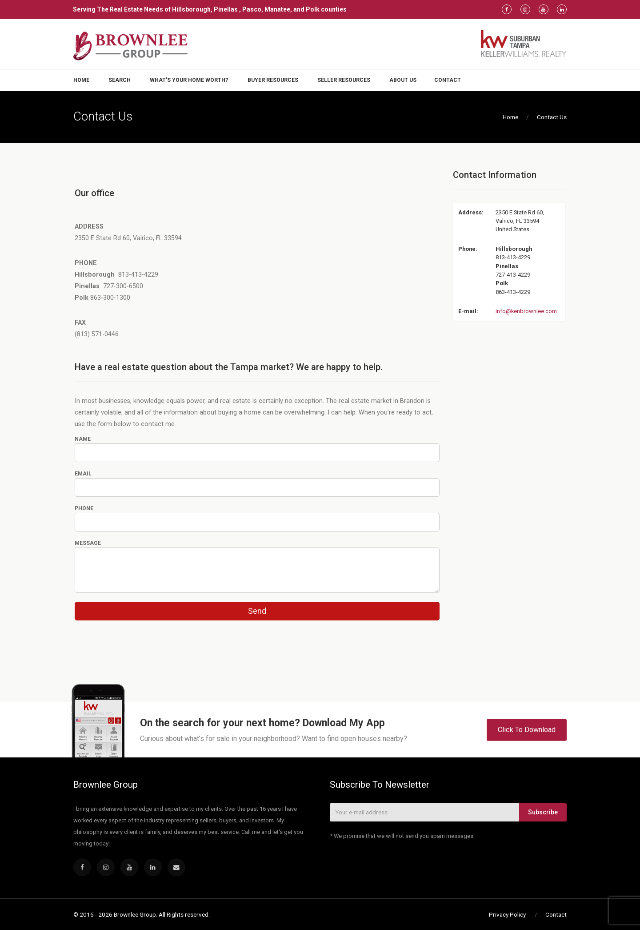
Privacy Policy (507, 914)
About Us (402, 80)
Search (119, 80)
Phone (84, 508)
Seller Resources (343, 80)
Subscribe (543, 812)
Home (81, 80)
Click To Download (527, 729)
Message (88, 543)
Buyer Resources (273, 80)
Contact (447, 80)
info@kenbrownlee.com (526, 311)
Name (83, 439)
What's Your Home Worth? (189, 80)
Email (83, 474)
